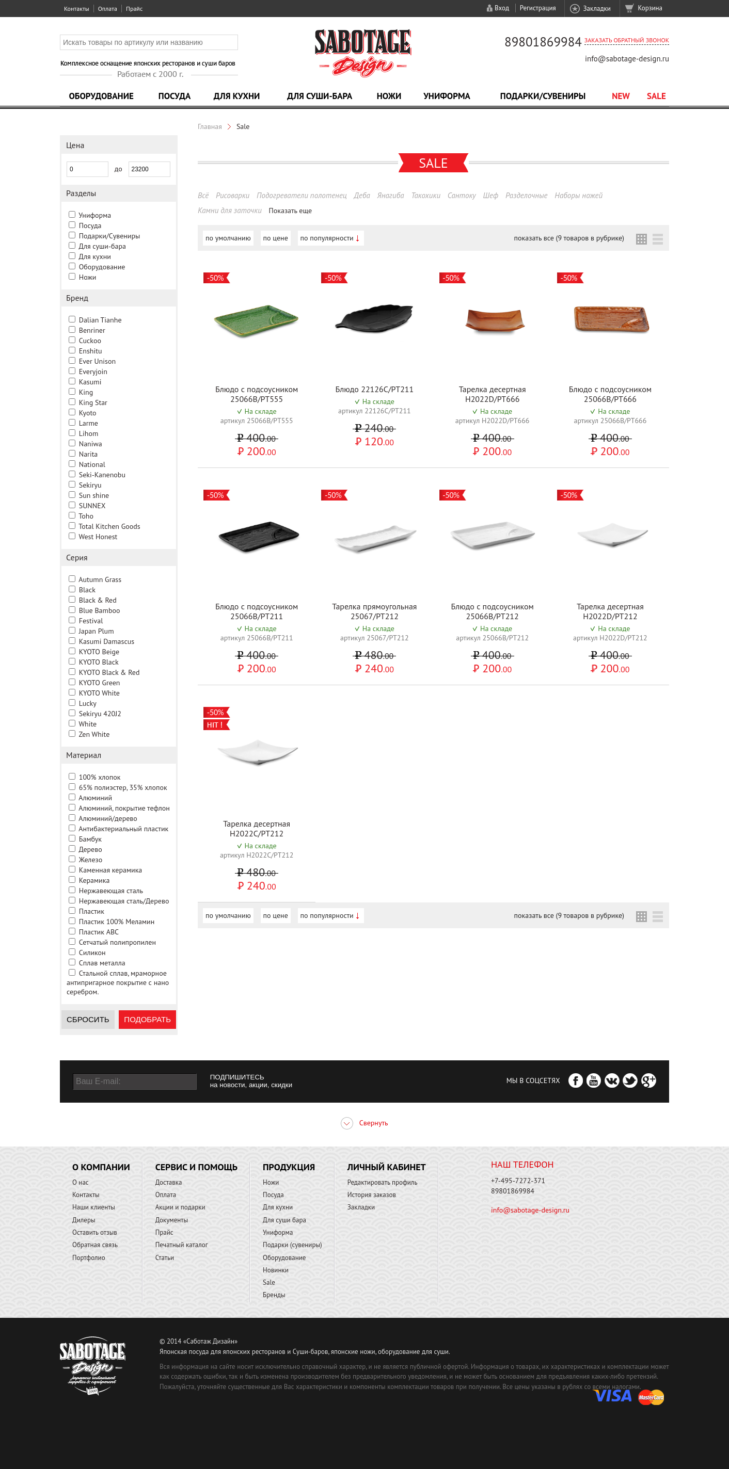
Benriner (92, 330)
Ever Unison (97, 361)
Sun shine (94, 495)
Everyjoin (93, 371)
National (92, 464)
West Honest (97, 536)
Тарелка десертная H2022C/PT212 (256, 828)
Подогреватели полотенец (302, 195)
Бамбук (90, 839)
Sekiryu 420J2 (100, 713)
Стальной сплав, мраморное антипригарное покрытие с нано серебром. (118, 982)
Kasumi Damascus (106, 641)
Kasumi (90, 381)
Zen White (93, 734)
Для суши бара (284, 1220)
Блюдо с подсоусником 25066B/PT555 (256, 394)
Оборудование (101, 96)
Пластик (91, 911)
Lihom (89, 433)
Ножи (389, 96)
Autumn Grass (99, 579)
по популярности (327, 238)
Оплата (107, 8)
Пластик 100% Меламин (117, 921)
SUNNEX (92, 505)
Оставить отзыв (94, 1232)
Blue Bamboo (99, 610)
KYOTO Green (99, 682)
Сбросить (88, 1019)
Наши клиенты (93, 1207)
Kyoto (88, 412)
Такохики (425, 195)
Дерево (90, 849)
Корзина (650, 8)
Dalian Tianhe (100, 320)
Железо (90, 859)
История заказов (371, 1194)
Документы (171, 1220)
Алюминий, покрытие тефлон (124, 808)
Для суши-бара (319, 96)
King (86, 392)
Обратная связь (95, 1244)
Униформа (446, 96)
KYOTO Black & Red (109, 672)
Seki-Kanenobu (102, 474)
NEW (621, 96)
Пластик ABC (99, 932)
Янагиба (390, 195)
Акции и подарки (180, 1207)
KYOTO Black (99, 662)
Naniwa (90, 443)
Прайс (134, 8)
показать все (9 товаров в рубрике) (569, 238)
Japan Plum (96, 631)
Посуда (175, 96)
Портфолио (88, 1257)
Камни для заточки (230, 210)
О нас (80, 1182)
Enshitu (90, 351)
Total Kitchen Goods (109, 526)
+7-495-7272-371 (518, 1180)
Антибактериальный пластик (123, 828)
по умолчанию (228, 238)
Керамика (94, 880)
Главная (210, 126)
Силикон (92, 952)
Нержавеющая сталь (111, 890)
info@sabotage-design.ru (627, 58)
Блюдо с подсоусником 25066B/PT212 (492, 611)
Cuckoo (90, 340)
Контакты (76, 8)
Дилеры (84, 1220)
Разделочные (526, 195)
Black (87, 589)
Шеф (490, 195)
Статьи (165, 1257)
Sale (656, 96)
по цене (275, 238)
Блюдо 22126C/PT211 (374, 389)
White (87, 724)
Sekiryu (90, 485)
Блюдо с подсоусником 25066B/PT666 (610, 394)
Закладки (596, 8)
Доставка (168, 1182)
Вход (502, 8)
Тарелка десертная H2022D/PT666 (492, 394)
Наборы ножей (578, 195)
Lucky (88, 703)
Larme (88, 423)
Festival (91, 620)
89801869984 (543, 42)
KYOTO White (99, 693)
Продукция (289, 1167)
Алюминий (95, 797)
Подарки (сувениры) (292, 1244)
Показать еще (290, 210)
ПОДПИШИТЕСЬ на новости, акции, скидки (251, 1081)
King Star (93, 402)
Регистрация (538, 8)
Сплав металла (102, 962)
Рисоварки (232, 195)
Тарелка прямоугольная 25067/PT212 (374, 611)
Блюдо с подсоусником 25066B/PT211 (256, 611)
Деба (362, 195)
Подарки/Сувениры (543, 96)
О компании (101, 1167)
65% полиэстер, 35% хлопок (123, 787)
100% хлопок (100, 777)
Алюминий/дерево (107, 818)
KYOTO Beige (99, 651)
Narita (88, 454)
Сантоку (462, 195)
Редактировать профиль (382, 1182)
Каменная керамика (110, 870)
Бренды (274, 1294)
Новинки (276, 1270)
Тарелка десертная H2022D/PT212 (610, 611)
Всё (203, 195)
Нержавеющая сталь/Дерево (124, 901)
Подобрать (147, 1019)
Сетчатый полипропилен (117, 942)
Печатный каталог (181, 1244)
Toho (85, 516)
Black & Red (98, 600)
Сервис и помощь (196, 1167)
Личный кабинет (386, 1167)
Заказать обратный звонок (626, 40)
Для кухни (237, 96)
